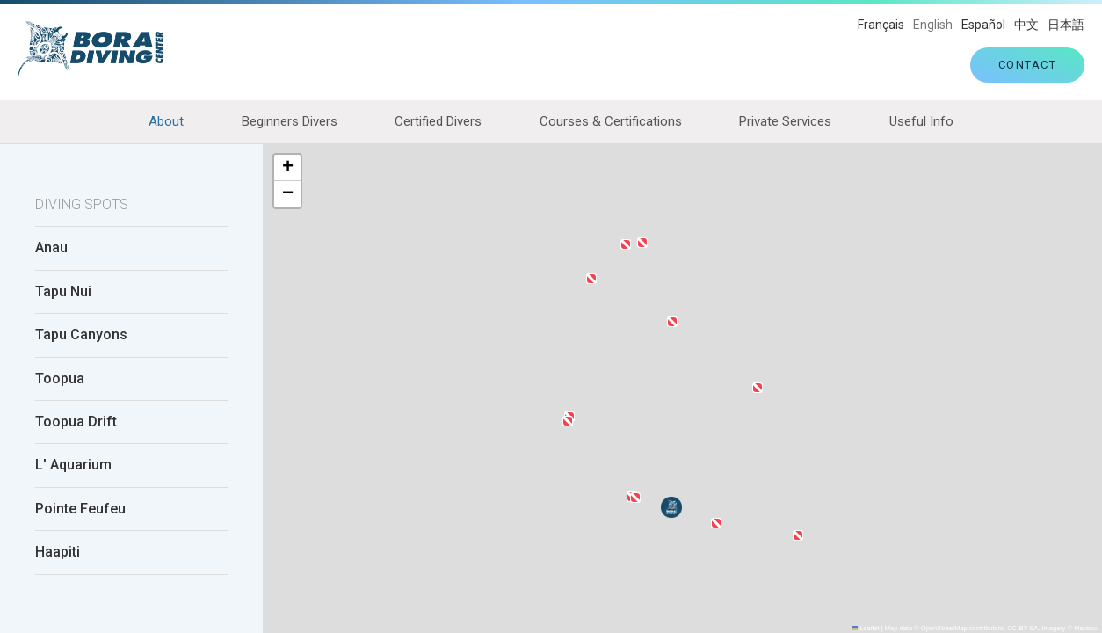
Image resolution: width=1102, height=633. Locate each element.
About (166, 121)
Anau (51, 249)
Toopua (59, 379)
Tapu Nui (63, 292)
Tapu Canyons (81, 335)
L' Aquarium (73, 466)
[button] (757, 387)
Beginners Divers (289, 121)
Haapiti (57, 552)
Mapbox (1086, 628)
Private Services (785, 121)
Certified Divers (438, 121)
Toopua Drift (76, 422)
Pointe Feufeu (80, 509)
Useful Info (921, 121)
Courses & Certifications (611, 121)
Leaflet (866, 628)
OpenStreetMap (944, 628)
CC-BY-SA (1022, 628)
